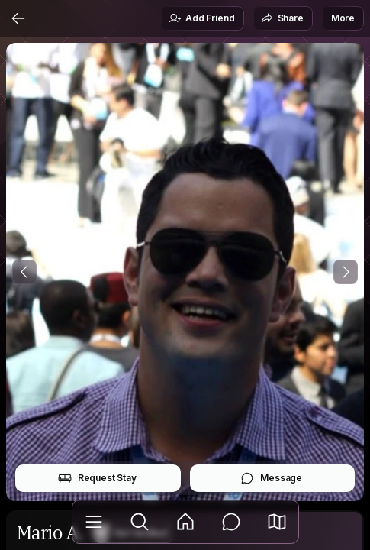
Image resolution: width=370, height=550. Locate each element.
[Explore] (139, 522)
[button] (277, 522)
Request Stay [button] (97, 478)
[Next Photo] (345, 272)
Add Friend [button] (201, 18)
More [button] (343, 18)
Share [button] (282, 18)
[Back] (18, 18)
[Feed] (185, 522)
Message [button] (271, 478)
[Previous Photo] (24, 272)
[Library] (94, 522)
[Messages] (231, 522)
